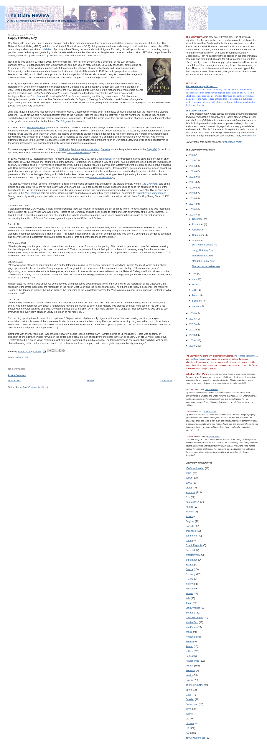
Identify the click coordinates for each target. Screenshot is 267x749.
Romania (190, 670)
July (194, 273)
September (198, 235)
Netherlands (192, 636)
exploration (191, 559)
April (195, 289)
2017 (192, 203)
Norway (190, 641)
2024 (192, 166)
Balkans (190, 511)
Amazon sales (211, 389)
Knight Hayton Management (151, 193)
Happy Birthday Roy (202, 250)
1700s (189, 478)
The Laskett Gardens (78, 152)
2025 (192, 160)
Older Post (166, 380)
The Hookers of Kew (203, 255)
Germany (190, 574)
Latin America (193, 607)
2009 (192, 340)
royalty (189, 675)
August (196, 240)
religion (189, 665)
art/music (19, 357)
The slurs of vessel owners (206, 266)
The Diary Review (28, 15)
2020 (192, 187)
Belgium (190, 521)
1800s (189, 482)
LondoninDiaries (194, 617)
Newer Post (14, 380)
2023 (192, 171)
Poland (189, 646)
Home (90, 380)
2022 (192, 176)
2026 (192, 155)
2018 (192, 198)
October (197, 229)
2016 (192, 209)
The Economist (150, 183)
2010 (192, 335)
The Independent (36, 127)
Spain (189, 689)
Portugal (190, 656)
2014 (192, 313)
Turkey (189, 713)
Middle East (192, 622)
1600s (189, 473)
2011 (192, 329)
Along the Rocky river (203, 261)
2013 (192, 318)
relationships (192, 660)
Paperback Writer (232, 142)
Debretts (105, 149)
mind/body (191, 627)
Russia (189, 680)
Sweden (190, 699)
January (197, 306)
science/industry (194, 684)
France (189, 569)
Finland (190, 564)
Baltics (189, 516)
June (195, 279)
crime (189, 540)
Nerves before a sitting (101, 177)
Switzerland (192, 704)
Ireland (189, 593)
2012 (192, 324)
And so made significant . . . (201, 86)
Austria (189, 506)
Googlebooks (104, 158)
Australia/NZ (192, 502)
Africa (189, 487)
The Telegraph (63, 121)
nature (189, 632)
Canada (190, 526)
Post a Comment (17, 375)
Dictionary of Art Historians (85, 149)
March (196, 295)
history (189, 583)
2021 (192, 182)
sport (188, 694)
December (198, 219)
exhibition (47, 49)
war (187, 733)
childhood (191, 530)
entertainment (193, 555)
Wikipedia (64, 149)
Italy (188, 598)
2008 (192, 345)
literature (190, 612)
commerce (191, 535)
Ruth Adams (37, 96)
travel (189, 709)
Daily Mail (152, 149)
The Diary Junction (196, 110)
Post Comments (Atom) (35, 387)
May (194, 284)
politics (189, 651)
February (197, 300)
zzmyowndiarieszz (195, 737)
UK (26, 357)
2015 (192, 214)
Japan (189, 603)
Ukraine (190, 723)
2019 (192, 193)
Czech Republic (194, 545)
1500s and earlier (195, 468)
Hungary (190, 588)
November (198, 224)
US (187, 728)
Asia (188, 497)
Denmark (190, 550)
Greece (190, 579)
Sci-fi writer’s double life (204, 244)
